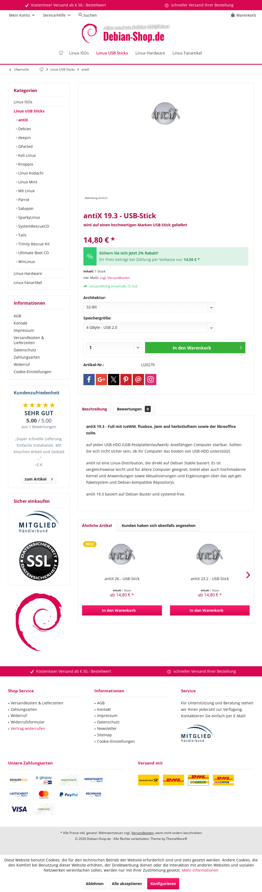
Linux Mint (27, 181)
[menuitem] (244, 15)
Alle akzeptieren (127, 883)
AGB (17, 315)
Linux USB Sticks (29, 111)
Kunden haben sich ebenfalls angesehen (158, 525)
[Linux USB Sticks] (112, 53)
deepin (24, 137)
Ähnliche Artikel (97, 525)
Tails (22, 235)
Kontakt (20, 323)
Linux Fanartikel (28, 282)
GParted (25, 146)
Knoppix (25, 164)
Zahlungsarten (27, 357)
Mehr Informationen (200, 870)
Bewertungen (134, 409)
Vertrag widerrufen (28, 728)
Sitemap (104, 734)
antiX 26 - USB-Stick (122, 578)
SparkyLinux (28, 217)
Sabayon (25, 208)
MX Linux (26, 190)
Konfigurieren (163, 883)
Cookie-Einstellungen (32, 371)
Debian (24, 128)
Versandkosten (142, 833)
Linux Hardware (28, 273)
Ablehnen (95, 883)
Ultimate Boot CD (33, 252)
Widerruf (22, 364)
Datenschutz (25, 349)
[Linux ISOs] (79, 53)
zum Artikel (39, 478)
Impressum (24, 330)
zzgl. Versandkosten (115, 277)
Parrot (23, 199)
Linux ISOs (23, 101)
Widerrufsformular (28, 721)
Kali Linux (26, 155)
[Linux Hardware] (150, 53)
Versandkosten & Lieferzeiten (29, 340)
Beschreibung (94, 409)
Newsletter (107, 728)
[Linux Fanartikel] (187, 53)
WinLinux (26, 261)
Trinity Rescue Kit (33, 243)
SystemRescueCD (33, 226)
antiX (22, 119)
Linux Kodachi (30, 173)
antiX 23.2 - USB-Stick (210, 578)
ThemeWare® (176, 838)
